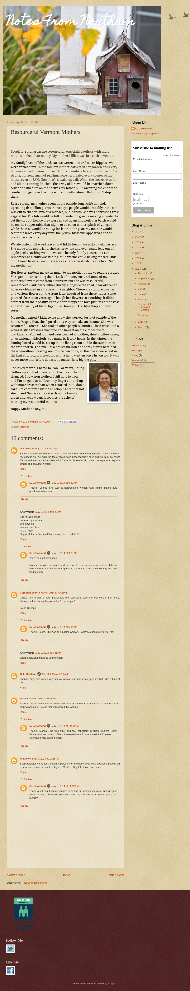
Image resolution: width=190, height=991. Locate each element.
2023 (138, 231)
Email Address (143, 159)
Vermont (24, 426)
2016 (138, 258)
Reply (23, 468)
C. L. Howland (37, 482)
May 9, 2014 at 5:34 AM (64, 627)
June (141, 294)
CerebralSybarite (30, 592)
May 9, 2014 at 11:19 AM (64, 786)
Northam (136, 345)
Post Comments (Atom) (35, 882)
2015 (138, 263)
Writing (135, 365)
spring (134, 355)
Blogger (112, 983)
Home (66, 875)
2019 (138, 242)
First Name (139, 171)
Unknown (25, 448)
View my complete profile (145, 133)
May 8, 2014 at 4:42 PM (54, 592)
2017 (138, 252)
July (140, 289)
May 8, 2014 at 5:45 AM (45, 448)
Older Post (115, 875)
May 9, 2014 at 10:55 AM (45, 758)
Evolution (143, 315)
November (144, 273)
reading (135, 350)
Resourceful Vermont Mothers (144, 307)
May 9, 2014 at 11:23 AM (64, 725)
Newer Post (16, 875)
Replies (28, 476)
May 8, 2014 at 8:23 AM (64, 482)
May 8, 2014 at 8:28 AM (64, 553)
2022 (138, 236)
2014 (138, 268)
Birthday (138, 194)
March (142, 327)
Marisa (24, 698)
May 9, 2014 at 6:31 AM (48, 652)
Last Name (139, 182)
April (141, 322)
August (142, 283)
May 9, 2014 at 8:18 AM (55, 674)
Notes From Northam (71, 22)
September (144, 278)
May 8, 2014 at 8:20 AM (48, 511)
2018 (138, 247)
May (141, 299)
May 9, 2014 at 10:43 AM (42, 698)
